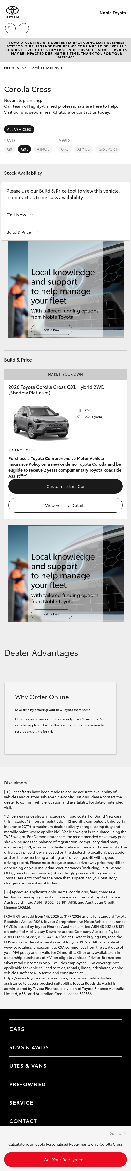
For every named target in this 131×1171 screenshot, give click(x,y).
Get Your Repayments (65, 1159)
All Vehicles (19, 129)
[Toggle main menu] (120, 28)
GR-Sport (108, 149)
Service (21, 1102)
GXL (24, 149)
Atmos (43, 149)
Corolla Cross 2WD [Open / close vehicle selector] (33, 67)
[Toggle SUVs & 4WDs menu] (113, 1047)
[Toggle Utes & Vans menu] (113, 1066)
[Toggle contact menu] (113, 1084)
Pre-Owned (27, 1083)
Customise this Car (65, 486)
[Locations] (24, 28)
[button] (22, 232)
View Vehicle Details (65, 505)
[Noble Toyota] (12, 12)
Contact (23, 1120)
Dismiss (115, 1133)
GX (9, 149)
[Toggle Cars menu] (113, 1029)
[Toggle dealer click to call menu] (10, 28)
